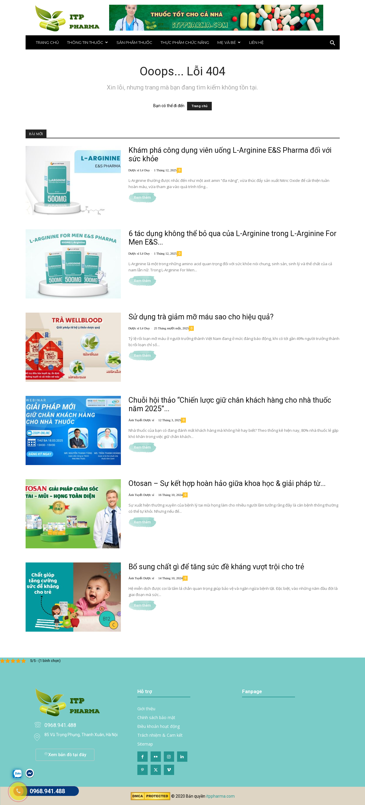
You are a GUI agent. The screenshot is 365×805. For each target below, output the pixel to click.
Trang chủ (47, 42)
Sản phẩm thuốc (134, 42)
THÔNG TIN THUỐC (87, 42)
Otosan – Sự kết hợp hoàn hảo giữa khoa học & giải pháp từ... (227, 483)
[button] (333, 44)
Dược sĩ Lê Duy (139, 170)
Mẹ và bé (229, 42)
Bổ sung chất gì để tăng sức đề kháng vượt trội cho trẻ (216, 566)
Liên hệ (256, 42)
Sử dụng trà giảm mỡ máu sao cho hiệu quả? (201, 317)
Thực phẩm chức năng (185, 42)
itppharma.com (220, 796)
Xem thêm (142, 197)
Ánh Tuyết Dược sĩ (141, 420)
